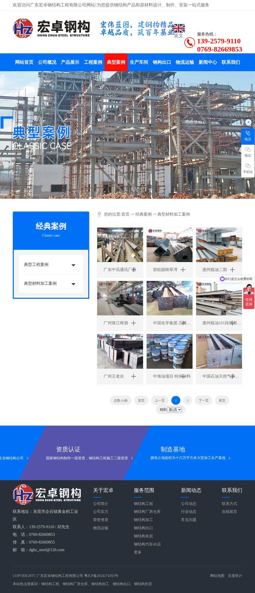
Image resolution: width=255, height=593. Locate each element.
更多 (138, 552)
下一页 (204, 400)
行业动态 (188, 512)
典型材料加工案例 (40, 283)
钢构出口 (162, 62)
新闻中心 (208, 62)
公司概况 (47, 62)
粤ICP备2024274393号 (101, 576)
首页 (125, 214)
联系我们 (231, 62)
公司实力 (100, 512)
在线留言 (229, 512)
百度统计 (235, 576)
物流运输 (185, 62)
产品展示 (70, 62)
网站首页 (24, 62)
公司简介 (100, 504)
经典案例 (143, 214)
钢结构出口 (143, 528)
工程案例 (93, 62)
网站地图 (217, 576)
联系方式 (229, 504)
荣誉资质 (100, 520)
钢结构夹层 (143, 536)
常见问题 (188, 520)
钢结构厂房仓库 (147, 512)
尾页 (222, 400)
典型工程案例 (36, 264)
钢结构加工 (143, 520)
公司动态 (188, 504)
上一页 (160, 400)
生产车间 (139, 62)
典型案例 (116, 62)
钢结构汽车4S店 (147, 544)
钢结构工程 (143, 504)
